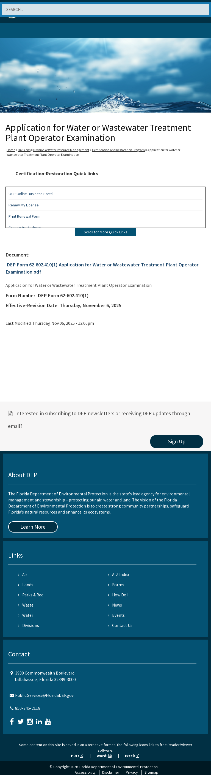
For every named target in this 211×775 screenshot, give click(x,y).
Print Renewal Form (24, 216)
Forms (116, 584)
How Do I (118, 594)
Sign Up (176, 441)
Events (116, 615)
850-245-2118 (27, 708)
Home (11, 150)
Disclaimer (110, 772)
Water (25, 615)
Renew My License (24, 205)
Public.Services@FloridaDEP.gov (44, 695)
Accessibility (85, 772)
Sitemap (151, 772)
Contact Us (120, 625)
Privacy (132, 772)
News (115, 605)
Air (22, 574)
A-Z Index (118, 574)
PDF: (77, 755)
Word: (104, 755)
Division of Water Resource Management (61, 150)
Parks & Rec (30, 594)
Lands (25, 584)
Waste (26, 605)
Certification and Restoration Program (118, 150)
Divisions (24, 150)
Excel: (132, 755)
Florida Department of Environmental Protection (118, 766)
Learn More (33, 526)
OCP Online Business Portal (31, 193)
